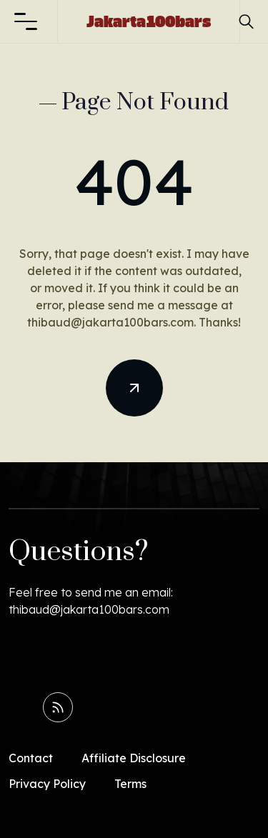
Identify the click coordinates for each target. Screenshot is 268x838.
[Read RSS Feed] (58, 707)
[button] (25, 21)
